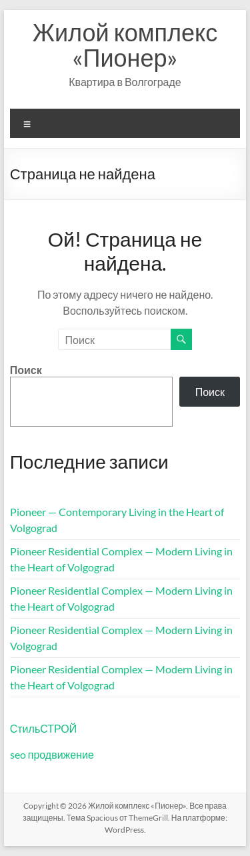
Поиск (26, 369)
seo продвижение (52, 754)
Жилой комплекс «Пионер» (125, 44)
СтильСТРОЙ (43, 728)
